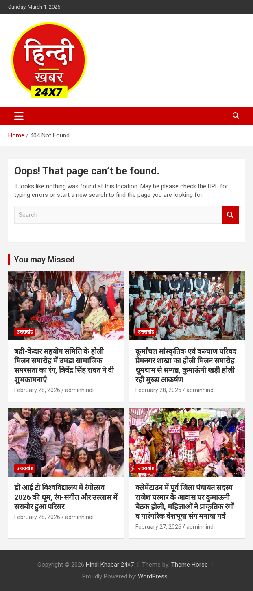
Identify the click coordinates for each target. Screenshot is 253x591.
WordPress (153, 576)
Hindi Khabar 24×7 (110, 564)
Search (230, 215)
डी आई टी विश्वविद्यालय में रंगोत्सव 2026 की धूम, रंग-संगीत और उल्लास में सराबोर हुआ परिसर (66, 497)
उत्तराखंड (25, 332)
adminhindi (79, 390)
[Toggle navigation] (19, 116)
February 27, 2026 (158, 526)
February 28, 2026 (37, 390)
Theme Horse (189, 564)
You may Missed (44, 259)
